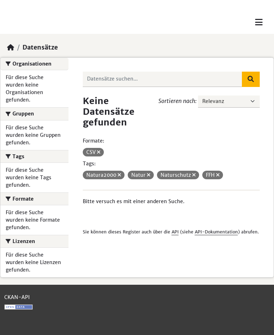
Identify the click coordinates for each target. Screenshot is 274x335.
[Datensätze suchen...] (163, 79)
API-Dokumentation (216, 231)
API (175, 231)
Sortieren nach (176, 100)
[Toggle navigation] (259, 22)
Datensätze (40, 47)
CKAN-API (17, 297)
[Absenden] (251, 79)
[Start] (10, 47)
